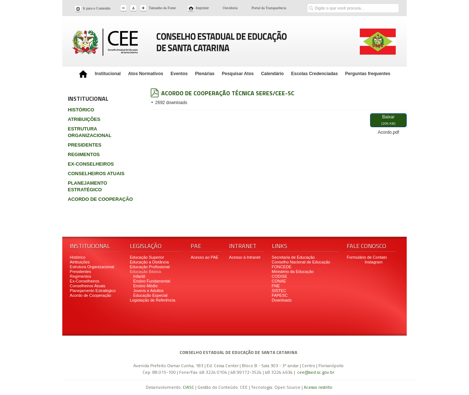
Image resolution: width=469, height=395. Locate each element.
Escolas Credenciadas (314, 73)
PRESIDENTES (84, 145)
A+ (144, 9)
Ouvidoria (230, 8)
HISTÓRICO (81, 109)
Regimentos (80, 276)
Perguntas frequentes (367, 73)
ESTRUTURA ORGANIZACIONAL (89, 132)
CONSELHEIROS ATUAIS (96, 173)
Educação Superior (147, 257)
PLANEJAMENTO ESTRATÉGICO (87, 186)
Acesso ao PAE (204, 257)
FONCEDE (282, 267)
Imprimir (202, 8)
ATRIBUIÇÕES (84, 119)
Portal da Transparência (269, 8)
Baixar (388, 120)
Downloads (282, 300)
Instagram (374, 262)
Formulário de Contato (367, 257)
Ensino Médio (145, 286)
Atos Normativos (145, 73)
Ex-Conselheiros (84, 281)
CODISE (279, 276)
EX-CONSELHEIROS (91, 164)
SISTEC (279, 290)
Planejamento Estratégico (92, 290)
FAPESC (280, 295)
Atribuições (79, 262)
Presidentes (80, 271)
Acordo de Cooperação (90, 295)
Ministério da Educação (293, 271)
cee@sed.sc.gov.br (315, 372)
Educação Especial (150, 295)
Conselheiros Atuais (87, 286)
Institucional (108, 73)
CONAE (279, 281)
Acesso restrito (318, 387)
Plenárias (204, 73)
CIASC (188, 387)
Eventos (179, 73)
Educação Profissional (150, 267)
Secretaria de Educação (293, 257)
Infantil (139, 276)
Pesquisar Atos (238, 73)
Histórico (77, 257)
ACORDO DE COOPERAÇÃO (100, 199)
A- (124, 9)
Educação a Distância (149, 262)
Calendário (272, 73)
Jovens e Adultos (148, 290)
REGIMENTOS (84, 154)
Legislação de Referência (153, 300)
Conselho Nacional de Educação (301, 262)
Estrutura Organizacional (92, 267)
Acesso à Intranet (245, 257)
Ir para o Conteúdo (96, 8)
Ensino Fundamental (151, 281)
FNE (276, 286)
